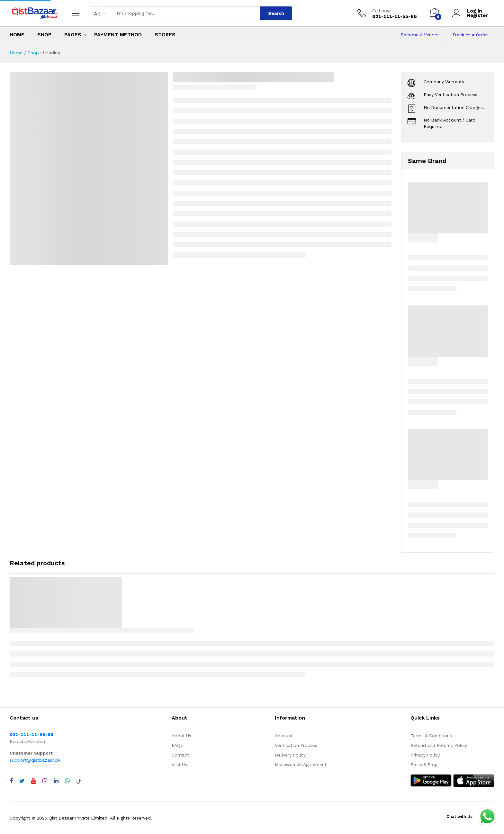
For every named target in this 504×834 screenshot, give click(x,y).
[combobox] (100, 13)
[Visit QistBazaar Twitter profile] (22, 780)
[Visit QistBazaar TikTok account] (78, 780)
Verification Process (296, 745)
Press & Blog (423, 764)
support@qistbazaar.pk (35, 760)
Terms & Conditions (431, 735)
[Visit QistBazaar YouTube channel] (33, 780)
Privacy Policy (425, 754)
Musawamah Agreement (301, 764)
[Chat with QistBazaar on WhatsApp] (67, 780)
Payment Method (118, 35)
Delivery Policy (290, 754)
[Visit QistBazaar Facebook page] (11, 780)
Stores (165, 35)
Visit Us (179, 764)
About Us (181, 735)
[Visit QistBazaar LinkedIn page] (56, 780)
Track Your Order (470, 34)
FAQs (177, 745)
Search (276, 13)
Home (17, 35)
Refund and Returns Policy (438, 745)
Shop (44, 35)
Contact (180, 754)
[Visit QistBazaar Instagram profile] (44, 780)
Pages (72, 35)
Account (284, 735)
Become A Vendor (420, 34)
